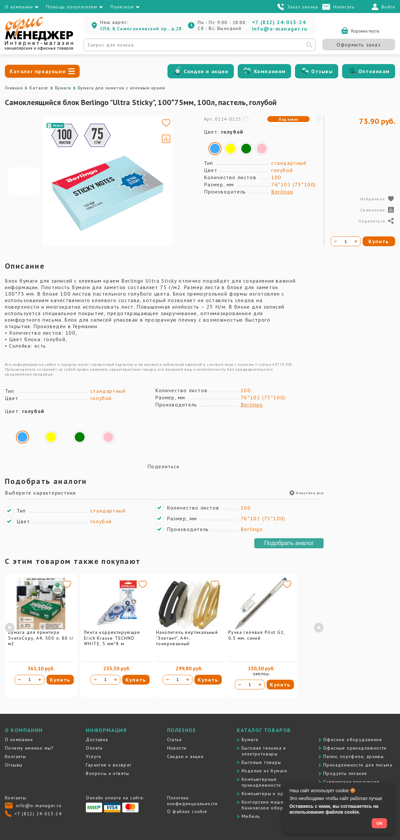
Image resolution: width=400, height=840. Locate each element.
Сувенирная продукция (351, 782)
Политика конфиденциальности (192, 801)
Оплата (94, 748)
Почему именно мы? (29, 748)
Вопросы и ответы (107, 773)
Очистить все (306, 492)
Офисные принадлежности (355, 748)
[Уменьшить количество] (19, 679)
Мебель (251, 816)
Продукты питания (345, 773)
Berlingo (282, 191)
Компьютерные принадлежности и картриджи (277, 782)
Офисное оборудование (352, 739)
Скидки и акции (206, 71)
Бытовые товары (261, 762)
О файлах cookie (187, 811)
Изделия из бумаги (264, 771)
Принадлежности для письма (357, 765)
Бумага (63, 88)
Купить (60, 679)
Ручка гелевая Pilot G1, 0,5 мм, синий (256, 635)
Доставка (97, 739)
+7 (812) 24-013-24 (279, 22)
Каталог (38, 88)
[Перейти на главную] (39, 49)
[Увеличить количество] (39, 679)
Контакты (15, 756)
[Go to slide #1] (23, 181)
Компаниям (270, 71)
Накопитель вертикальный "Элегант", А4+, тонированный (187, 638)
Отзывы (322, 71)
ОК (379, 823)
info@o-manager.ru (280, 28)
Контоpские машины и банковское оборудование (274, 805)
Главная (14, 88)
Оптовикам (374, 71)
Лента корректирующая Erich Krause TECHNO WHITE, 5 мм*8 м (112, 638)
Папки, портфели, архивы (353, 756)
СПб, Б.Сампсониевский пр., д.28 (141, 29)
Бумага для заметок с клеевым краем (121, 88)
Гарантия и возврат (108, 765)
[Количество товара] (29, 679)
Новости (177, 748)
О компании (19, 739)
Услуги (93, 756)
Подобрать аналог (289, 543)
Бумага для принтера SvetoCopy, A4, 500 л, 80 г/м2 (41, 638)
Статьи (174, 739)
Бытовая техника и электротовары (264, 751)
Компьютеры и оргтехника (273, 793)
